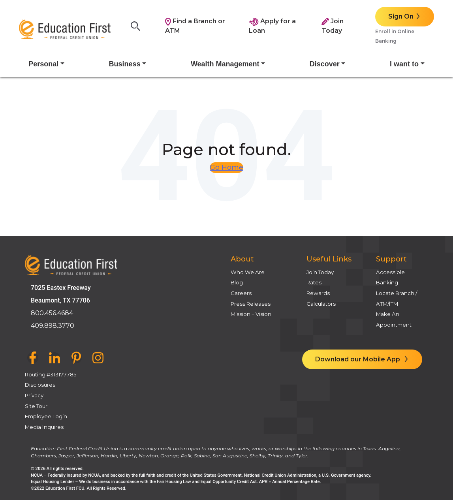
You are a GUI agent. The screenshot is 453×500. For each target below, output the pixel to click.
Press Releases (251, 304)
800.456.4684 (52, 313)
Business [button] (125, 64)
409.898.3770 (52, 325)
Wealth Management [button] (225, 64)
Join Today (320, 272)
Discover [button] (325, 64)
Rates (313, 282)
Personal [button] (43, 64)
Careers (241, 293)
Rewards (318, 293)
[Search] (138, 26)
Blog (237, 282)
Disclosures (40, 385)
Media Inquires (44, 427)
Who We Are (248, 272)
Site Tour (36, 406)
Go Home (226, 167)
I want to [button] (404, 64)
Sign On (401, 16)
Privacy (34, 395)
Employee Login (46, 416)
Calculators (321, 304)
